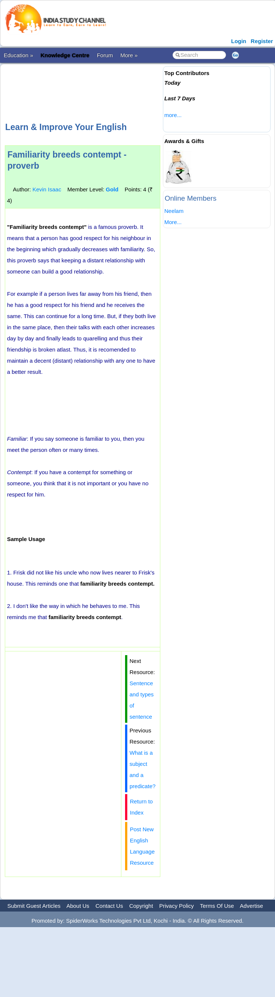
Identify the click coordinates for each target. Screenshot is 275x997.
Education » (18, 55)
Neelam (174, 211)
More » (129, 55)
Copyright (141, 906)
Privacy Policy (176, 906)
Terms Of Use (217, 906)
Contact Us (109, 906)
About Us (77, 906)
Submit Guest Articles (33, 906)
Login (238, 41)
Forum (105, 55)
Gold (112, 189)
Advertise (251, 906)
